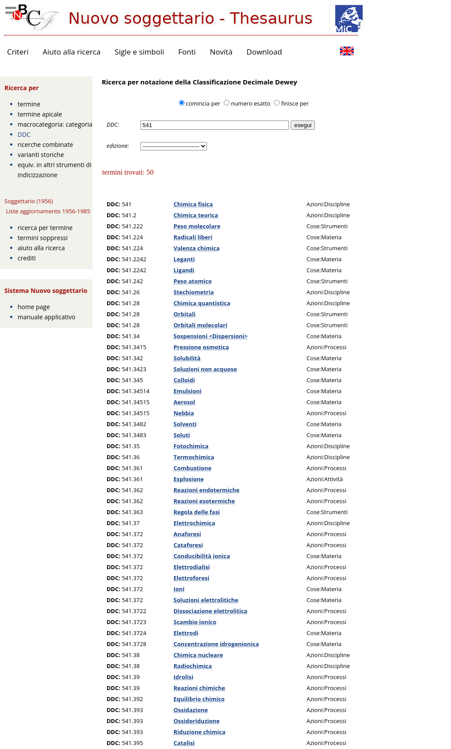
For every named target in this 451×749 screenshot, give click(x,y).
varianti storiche (41, 154)
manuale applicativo (46, 317)
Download (264, 52)
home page (34, 307)
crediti (27, 258)
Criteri (18, 52)
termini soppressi (43, 238)
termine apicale (40, 114)
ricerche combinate (45, 144)
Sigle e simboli (139, 52)
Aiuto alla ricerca (72, 52)
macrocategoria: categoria (55, 124)
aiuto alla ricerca (41, 248)
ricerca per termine (45, 227)
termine (29, 104)
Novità (221, 52)
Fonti (187, 52)
